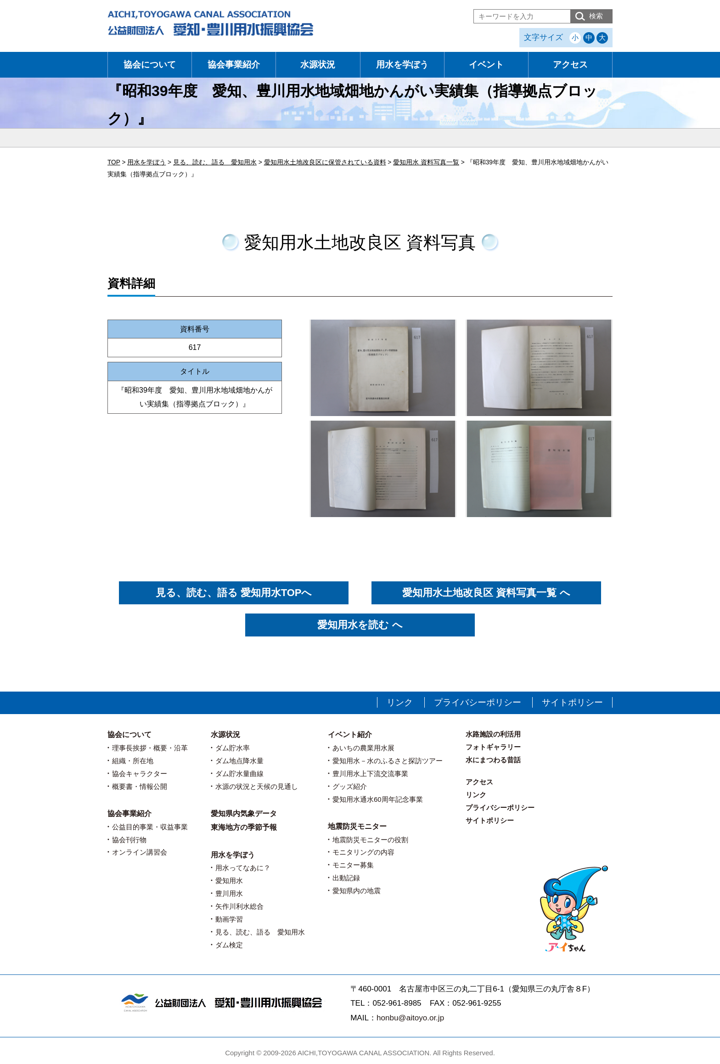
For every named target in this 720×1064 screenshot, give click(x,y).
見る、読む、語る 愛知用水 (260, 932)
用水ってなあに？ (242, 868)
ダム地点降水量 (239, 761)
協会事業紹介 (234, 64)
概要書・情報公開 (139, 786)
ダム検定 (229, 945)
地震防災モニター (357, 826)
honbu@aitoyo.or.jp (410, 1017)
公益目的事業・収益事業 (150, 827)
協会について (150, 64)
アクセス (570, 64)
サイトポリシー (572, 702)
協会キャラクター (139, 773)
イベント (486, 64)
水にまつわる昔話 (493, 760)
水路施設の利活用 (493, 734)
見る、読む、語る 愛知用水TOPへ (234, 592)
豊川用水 (229, 893)
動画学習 (229, 919)
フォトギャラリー (493, 747)
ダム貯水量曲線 (239, 773)
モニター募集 (353, 865)
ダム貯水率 (232, 748)
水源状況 (317, 64)
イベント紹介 (350, 734)
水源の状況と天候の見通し (256, 786)
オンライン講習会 (139, 852)
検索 (596, 16)
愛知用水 (229, 880)
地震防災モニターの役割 (370, 840)
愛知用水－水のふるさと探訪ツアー (387, 761)
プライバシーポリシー (477, 702)
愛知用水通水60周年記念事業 (377, 799)
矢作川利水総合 (239, 906)
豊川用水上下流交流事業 (370, 773)
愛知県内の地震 (356, 891)
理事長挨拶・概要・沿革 (150, 748)
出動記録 (346, 878)
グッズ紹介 (349, 786)
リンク (400, 702)
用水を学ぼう (402, 64)
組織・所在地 (132, 761)
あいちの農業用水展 (363, 748)
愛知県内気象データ (244, 813)
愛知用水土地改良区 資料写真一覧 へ (486, 592)
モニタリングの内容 (363, 852)
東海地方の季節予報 (244, 827)
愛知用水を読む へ (359, 625)
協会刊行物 (129, 840)
